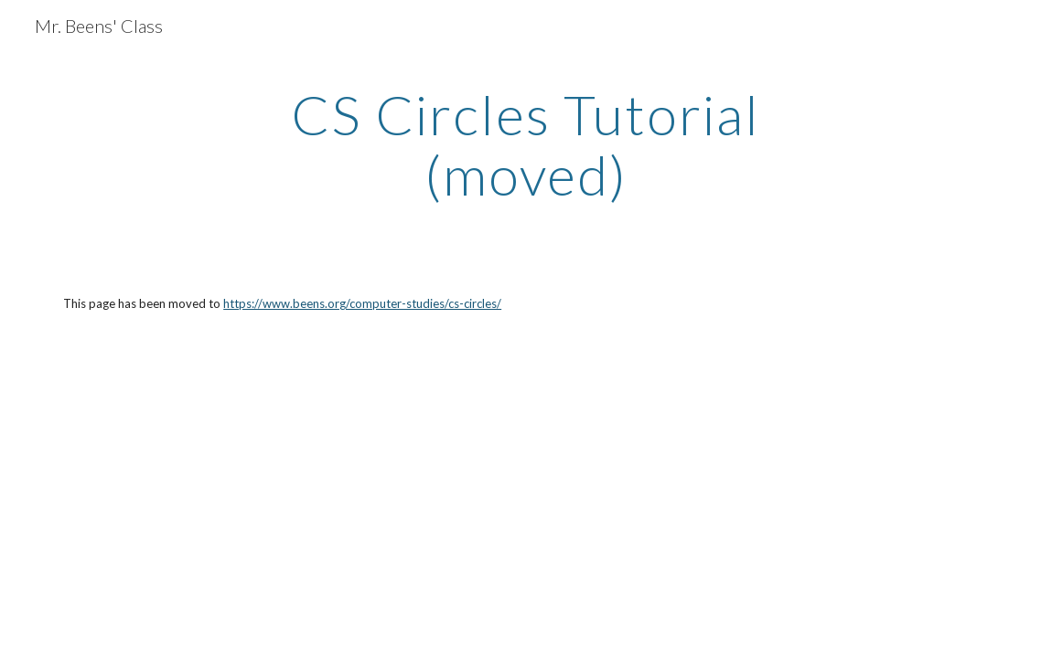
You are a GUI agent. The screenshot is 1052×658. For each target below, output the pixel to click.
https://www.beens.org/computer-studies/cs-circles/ (362, 303)
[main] (526, 144)
